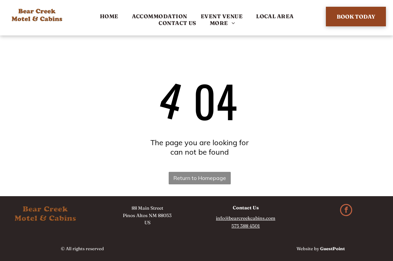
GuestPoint (332, 248)
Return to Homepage (199, 178)
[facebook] (346, 211)
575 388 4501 (245, 226)
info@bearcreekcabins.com (245, 218)
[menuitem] (109, 16)
